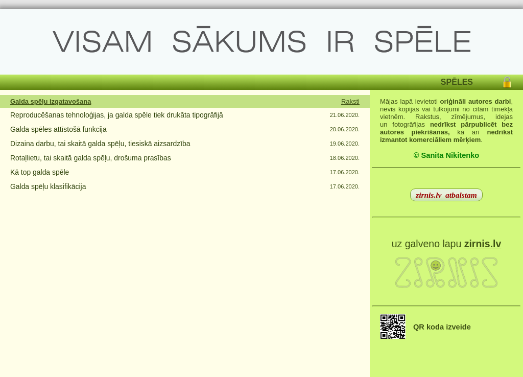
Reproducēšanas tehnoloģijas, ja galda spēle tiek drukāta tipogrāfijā (116, 115)
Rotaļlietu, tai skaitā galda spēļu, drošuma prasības (90, 158)
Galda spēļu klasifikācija (48, 186)
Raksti (350, 101)
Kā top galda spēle (39, 172)
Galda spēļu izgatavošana (50, 101)
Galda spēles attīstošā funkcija (58, 129)
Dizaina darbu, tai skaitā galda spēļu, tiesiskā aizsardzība (100, 143)
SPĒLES (457, 82)
